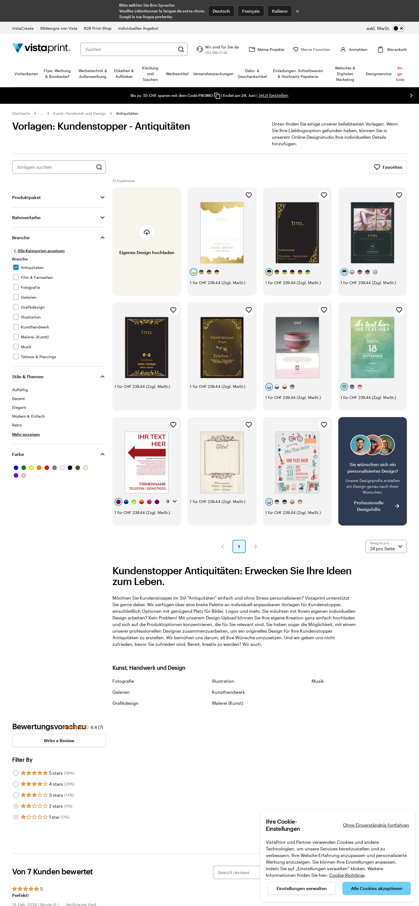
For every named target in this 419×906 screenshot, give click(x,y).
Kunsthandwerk (228, 692)
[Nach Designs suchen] (99, 167)
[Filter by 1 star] (16, 817)
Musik (318, 681)
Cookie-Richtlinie (346, 875)
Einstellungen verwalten (302, 888)
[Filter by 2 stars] (16, 806)
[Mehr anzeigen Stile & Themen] (26, 434)
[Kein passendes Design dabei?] (372, 471)
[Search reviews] (255, 872)
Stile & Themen (28, 376)
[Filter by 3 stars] (16, 795)
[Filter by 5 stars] (16, 773)
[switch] (386, 28)
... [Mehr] (41, 113)
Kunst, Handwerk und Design (79, 113)
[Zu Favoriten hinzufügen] (248, 195)
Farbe (18, 454)
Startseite (21, 113)
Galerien (121, 692)
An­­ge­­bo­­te (400, 74)
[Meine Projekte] (274, 49)
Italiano (280, 10)
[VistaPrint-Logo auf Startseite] (41, 49)
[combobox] (134, 49)
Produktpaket (26, 197)
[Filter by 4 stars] (16, 784)
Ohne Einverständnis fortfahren (376, 825)
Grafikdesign (125, 703)
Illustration (223, 681)
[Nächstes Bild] (411, 95)
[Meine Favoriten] (319, 49)
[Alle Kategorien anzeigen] (38, 251)
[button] (222, 546)
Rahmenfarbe (26, 217)
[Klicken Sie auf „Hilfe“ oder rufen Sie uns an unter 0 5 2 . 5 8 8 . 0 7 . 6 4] (225, 49)
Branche (20, 237)
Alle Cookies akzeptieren (376, 888)
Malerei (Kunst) (227, 703)
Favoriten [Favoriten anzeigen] (388, 167)
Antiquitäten (127, 113)
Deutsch (221, 10)
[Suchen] (188, 49)
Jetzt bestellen (273, 95)
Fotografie (123, 681)
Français (251, 10)
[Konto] (357, 49)
